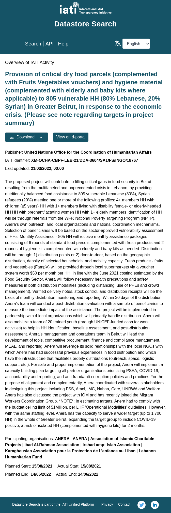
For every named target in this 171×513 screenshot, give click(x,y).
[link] (141, 505)
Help (63, 43)
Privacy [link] (107, 504)
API (49, 43)
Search (33, 43)
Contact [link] (124, 504)
